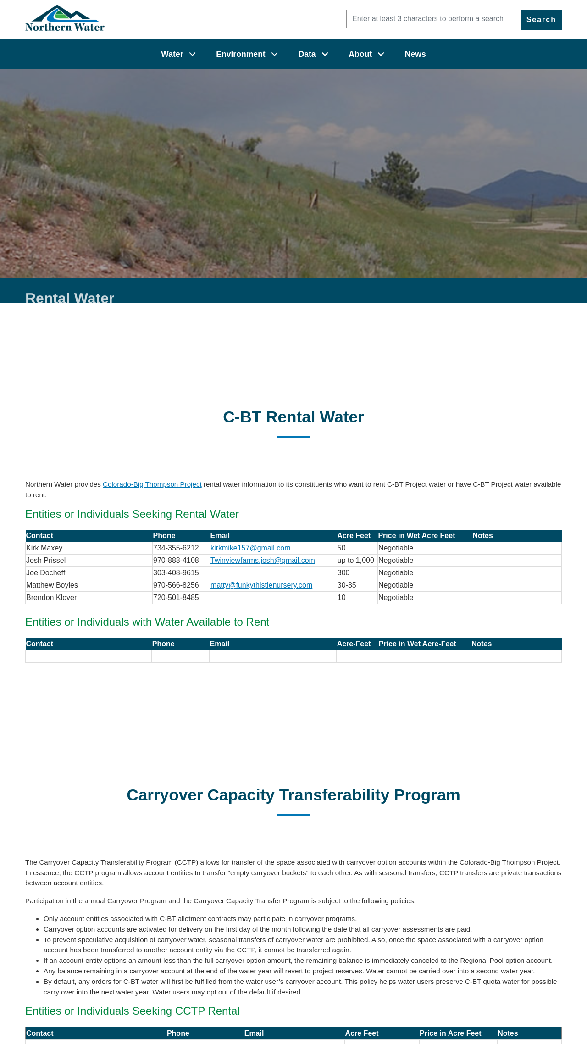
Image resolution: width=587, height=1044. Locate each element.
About (360, 54)
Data (307, 54)
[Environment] (274, 54)
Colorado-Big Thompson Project (152, 484)
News (415, 54)
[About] (381, 54)
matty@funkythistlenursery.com (261, 585)
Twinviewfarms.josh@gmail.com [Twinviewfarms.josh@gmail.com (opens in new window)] (262, 560)
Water (172, 54)
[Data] (325, 54)
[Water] (192, 54)
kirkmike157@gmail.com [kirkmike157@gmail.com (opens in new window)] (250, 548)
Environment (241, 54)
